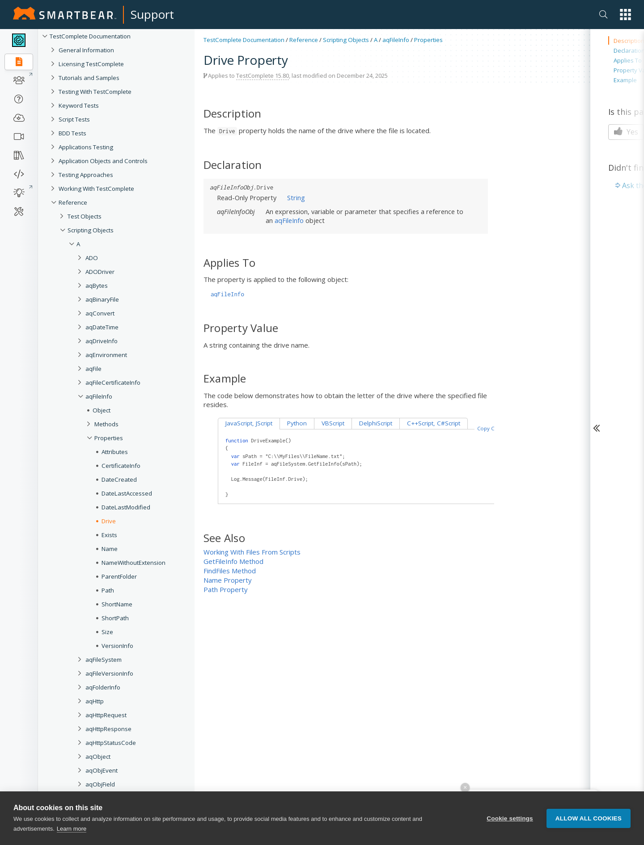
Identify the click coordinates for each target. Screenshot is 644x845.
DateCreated (119, 479)
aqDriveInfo (101, 341)
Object (101, 410)
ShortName (117, 604)
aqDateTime (102, 327)
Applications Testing (86, 147)
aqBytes (96, 286)
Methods (106, 424)
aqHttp (94, 701)
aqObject (97, 757)
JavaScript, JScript (248, 423)
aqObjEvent (101, 770)
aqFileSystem (103, 660)
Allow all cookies (588, 818)
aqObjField (100, 784)
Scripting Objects (91, 230)
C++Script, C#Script (433, 423)
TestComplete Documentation (90, 36)
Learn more (71, 828)
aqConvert (99, 313)
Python (297, 423)
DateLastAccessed (127, 493)
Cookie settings (510, 818)
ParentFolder (119, 576)
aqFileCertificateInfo (112, 382)
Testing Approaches (86, 175)
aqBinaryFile (102, 299)
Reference (73, 202)
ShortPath (115, 618)
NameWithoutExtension (133, 563)
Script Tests (74, 119)
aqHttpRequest (106, 715)
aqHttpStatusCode (110, 743)
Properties (108, 438)
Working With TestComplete (96, 189)
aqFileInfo (98, 396)
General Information (86, 50)
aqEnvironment (106, 355)
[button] (625, 14)
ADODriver (99, 272)
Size (107, 632)
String (296, 197)
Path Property (225, 589)
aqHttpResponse (108, 729)
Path (108, 590)
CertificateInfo (121, 466)
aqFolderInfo (102, 687)
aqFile (93, 369)
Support (152, 14)
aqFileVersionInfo (109, 673)
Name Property (227, 580)
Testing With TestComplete (95, 92)
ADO (91, 258)
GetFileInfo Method (233, 561)
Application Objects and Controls (103, 161)
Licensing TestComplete (91, 64)
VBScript (333, 423)
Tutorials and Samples (89, 78)
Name (110, 549)
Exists (109, 535)
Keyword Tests (79, 105)
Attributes (115, 452)
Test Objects (85, 216)
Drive (109, 521)
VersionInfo (117, 646)
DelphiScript (375, 423)
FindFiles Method (229, 570)
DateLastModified (126, 507)
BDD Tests (72, 133)
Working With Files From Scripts (252, 551)
